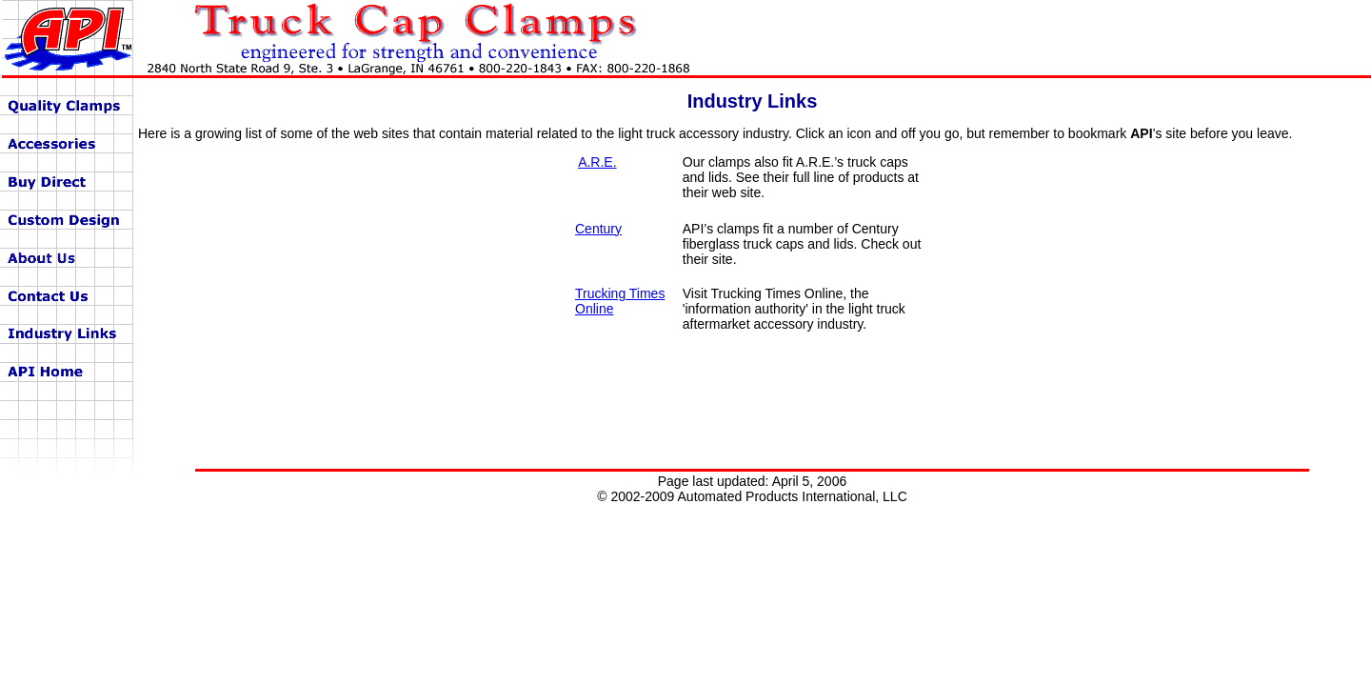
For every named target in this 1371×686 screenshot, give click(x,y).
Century (598, 228)
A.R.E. (597, 162)
